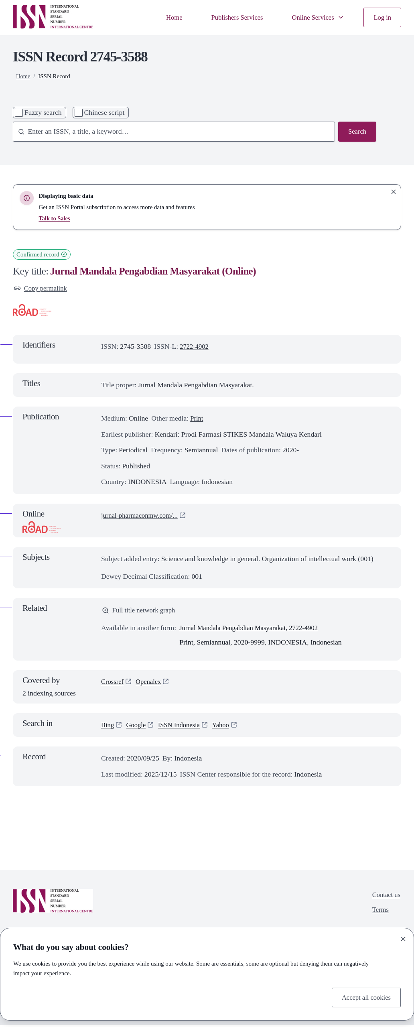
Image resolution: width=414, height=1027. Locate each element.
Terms (379, 913)
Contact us (385, 897)
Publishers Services (231, 17)
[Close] (403, 938)
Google (137, 727)
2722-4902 (195, 348)
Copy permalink (42, 289)
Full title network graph (141, 612)
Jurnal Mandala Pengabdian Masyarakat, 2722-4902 (253, 630)
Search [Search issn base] (356, 132)
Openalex (150, 684)
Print (197, 419)
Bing (108, 727)
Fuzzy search (43, 112)
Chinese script (104, 112)
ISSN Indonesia (182, 727)
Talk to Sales (55, 218)
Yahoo (226, 727)
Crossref (113, 684)
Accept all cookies (364, 997)
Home (165, 17)
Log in (381, 17)
